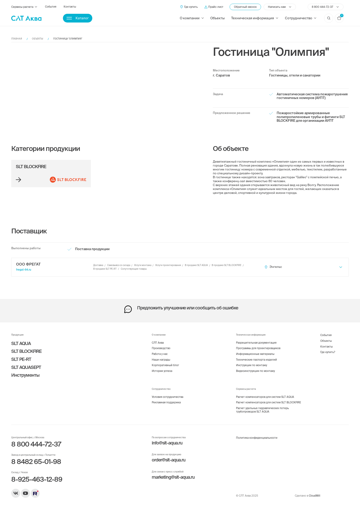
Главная (16, 38)
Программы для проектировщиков (258, 348)
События (50, 6)
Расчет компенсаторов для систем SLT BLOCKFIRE (268, 402)
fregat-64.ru (23, 269)
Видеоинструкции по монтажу (255, 370)
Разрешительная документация (256, 342)
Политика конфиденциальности (256, 437)
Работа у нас (160, 353)
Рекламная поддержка (166, 402)
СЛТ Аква (158, 342)
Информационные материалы (255, 353)
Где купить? (327, 352)
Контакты (70, 6)
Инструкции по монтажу (251, 365)
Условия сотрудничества (167, 396)
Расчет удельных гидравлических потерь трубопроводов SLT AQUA (262, 410)
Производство (161, 348)
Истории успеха (162, 370)
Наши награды (161, 359)
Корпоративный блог (165, 365)
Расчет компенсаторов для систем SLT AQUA (265, 396)
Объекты (217, 18)
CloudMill (314, 495)
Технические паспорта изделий (256, 359)
